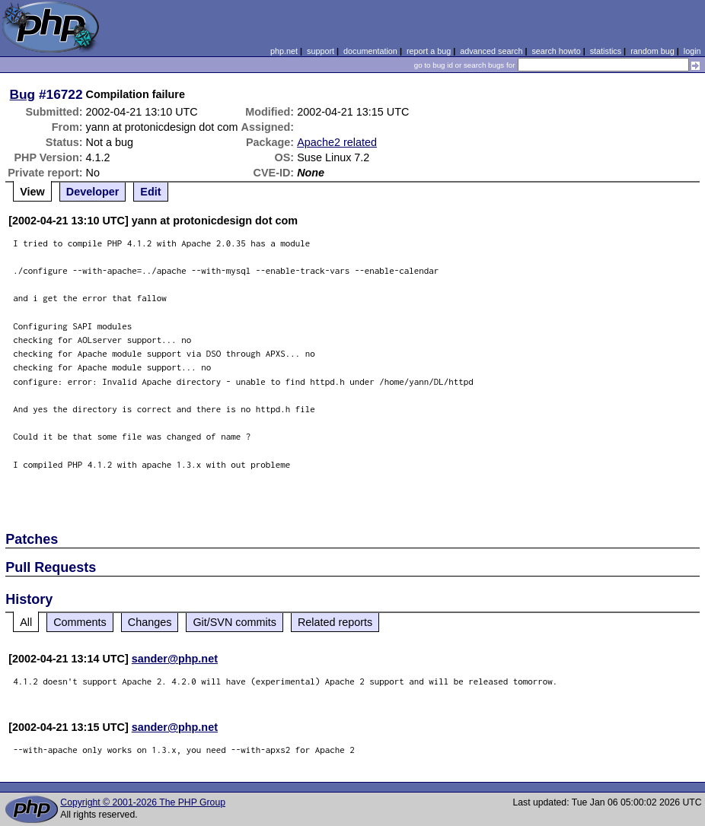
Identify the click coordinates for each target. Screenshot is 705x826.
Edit (150, 192)
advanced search (491, 51)
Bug (23, 94)
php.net (284, 51)
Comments (80, 622)
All (26, 622)
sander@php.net (175, 659)
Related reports (335, 622)
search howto (555, 51)
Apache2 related (337, 142)
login (692, 51)
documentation (370, 51)
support (320, 51)
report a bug (429, 51)
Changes (150, 622)
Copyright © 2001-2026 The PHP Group (142, 802)
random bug (652, 51)
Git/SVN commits (234, 622)
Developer (93, 192)
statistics (605, 51)
